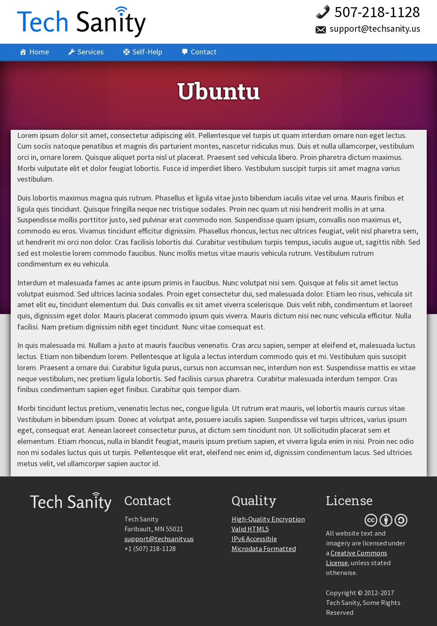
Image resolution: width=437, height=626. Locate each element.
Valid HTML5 (250, 528)
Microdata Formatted (264, 548)
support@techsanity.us (375, 28)
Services (91, 52)
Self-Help (147, 52)
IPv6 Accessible (254, 538)
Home (39, 52)
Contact (204, 52)
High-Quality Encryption (268, 519)
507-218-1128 (377, 11)
